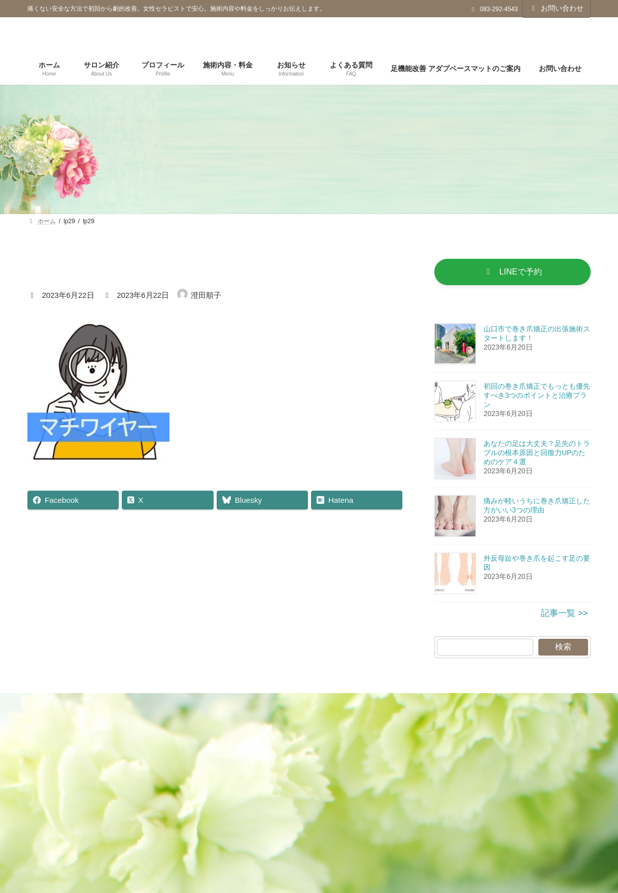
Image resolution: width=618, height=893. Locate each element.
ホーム (127, 706)
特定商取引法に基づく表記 (384, 706)
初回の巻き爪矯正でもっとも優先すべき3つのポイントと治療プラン (537, 397)
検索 (563, 648)
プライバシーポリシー (275, 706)
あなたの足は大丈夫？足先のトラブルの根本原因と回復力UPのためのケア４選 (537, 454)
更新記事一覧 (188, 706)
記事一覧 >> (564, 615)
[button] (512, 273)
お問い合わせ (556, 8)
